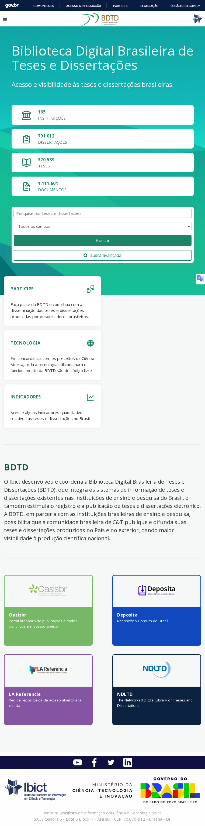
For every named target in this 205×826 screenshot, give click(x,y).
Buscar (103, 240)
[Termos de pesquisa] (103, 213)
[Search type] (103, 226)
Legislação (149, 6)
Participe (120, 6)
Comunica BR (43, 6)
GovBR (12, 5)
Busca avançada (102, 255)
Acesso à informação (83, 6)
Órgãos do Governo (187, 6)
